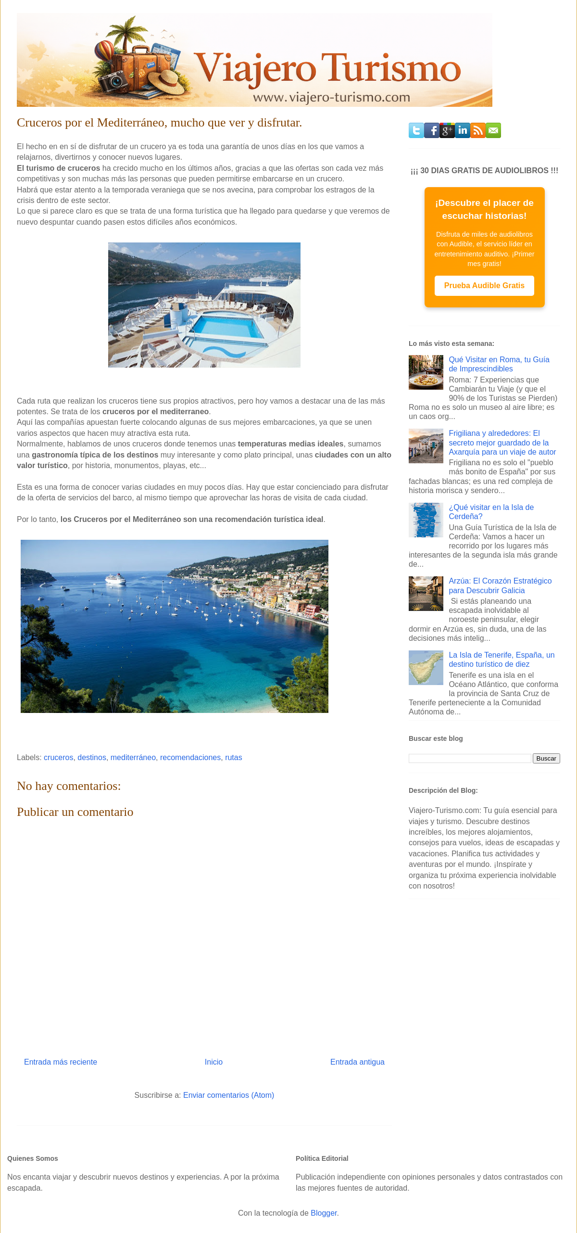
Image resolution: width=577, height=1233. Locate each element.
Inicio (214, 1062)
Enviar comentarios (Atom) (228, 1095)
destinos (91, 757)
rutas (233, 757)
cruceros (58, 757)
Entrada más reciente (60, 1062)
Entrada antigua (357, 1062)
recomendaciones (190, 757)
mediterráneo (133, 757)
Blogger (324, 1213)
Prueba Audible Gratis (484, 285)
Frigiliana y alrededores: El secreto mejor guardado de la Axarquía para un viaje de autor (502, 442)
